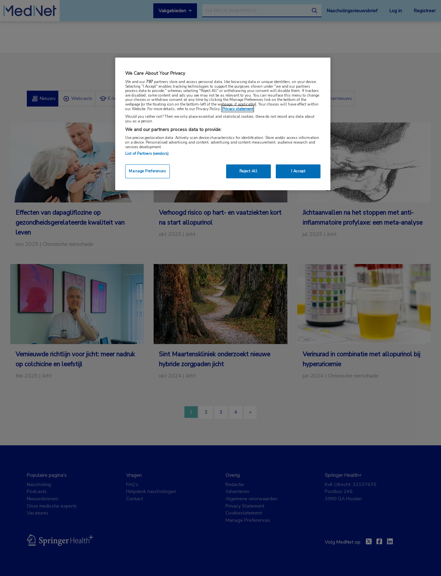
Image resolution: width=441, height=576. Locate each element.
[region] (222, 124)
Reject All (248, 171)
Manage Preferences (147, 171)
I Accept (298, 171)
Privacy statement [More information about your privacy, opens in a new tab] (237, 108)
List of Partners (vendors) (147, 153)
